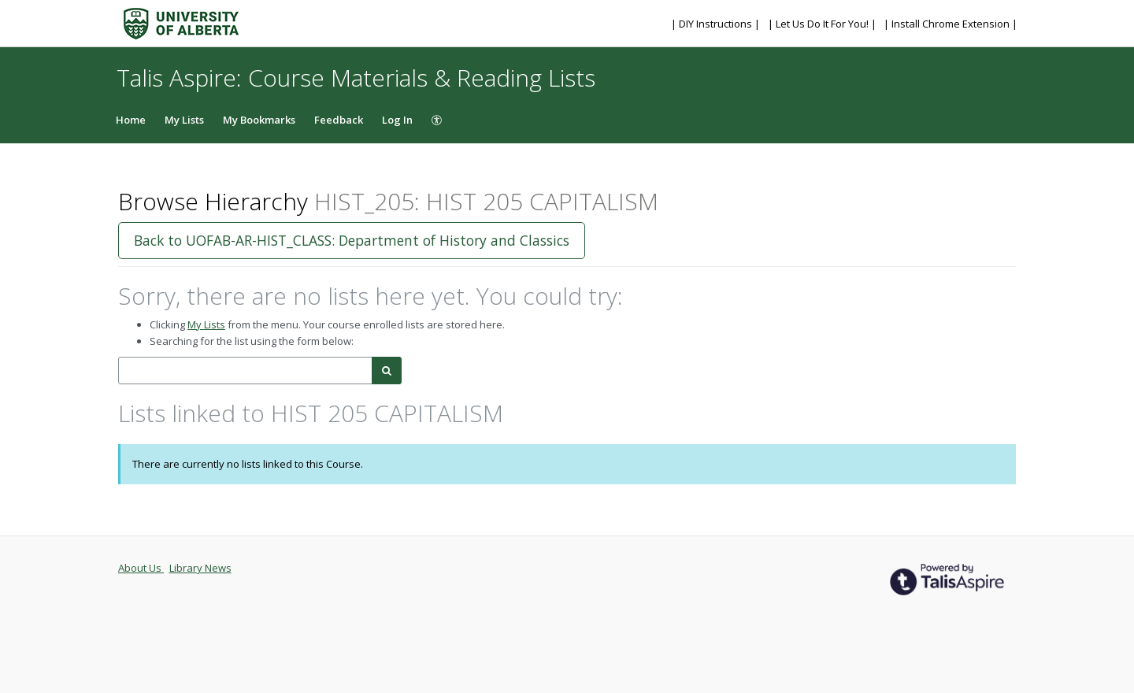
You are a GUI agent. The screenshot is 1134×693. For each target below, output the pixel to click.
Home (131, 120)
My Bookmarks (259, 120)
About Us (141, 568)
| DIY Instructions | (716, 24)
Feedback (338, 120)
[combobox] (245, 370)
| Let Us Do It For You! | (823, 24)
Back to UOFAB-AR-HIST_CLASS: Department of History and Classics (351, 240)
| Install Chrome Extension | (950, 24)
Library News (200, 568)
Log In (397, 120)
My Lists (184, 120)
